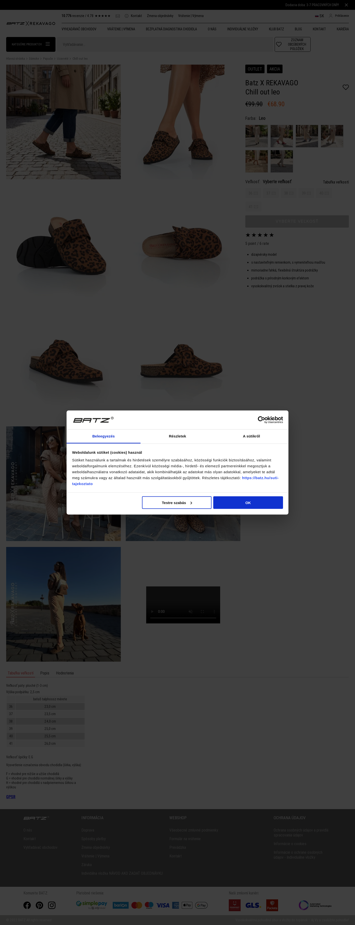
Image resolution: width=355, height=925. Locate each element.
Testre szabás (177, 502)
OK (248, 502)
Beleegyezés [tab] (103, 436)
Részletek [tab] (177, 436)
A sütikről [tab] (251, 436)
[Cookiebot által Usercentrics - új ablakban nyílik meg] (261, 420)
